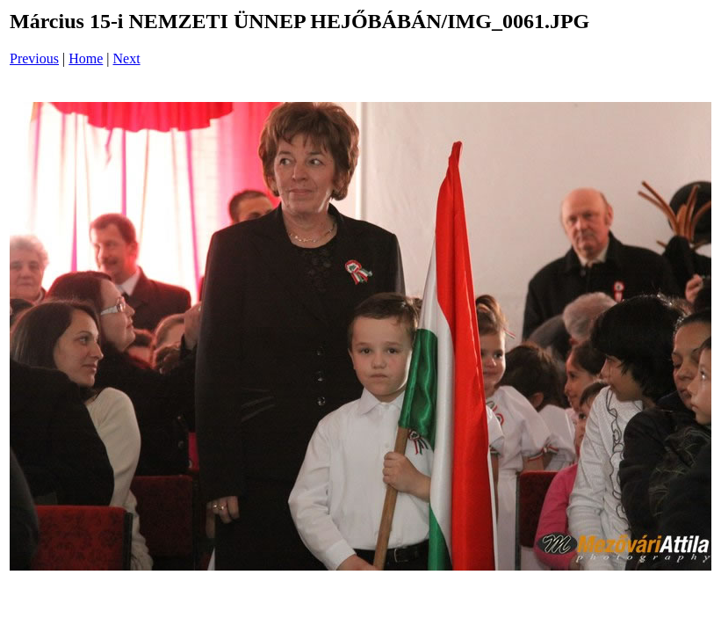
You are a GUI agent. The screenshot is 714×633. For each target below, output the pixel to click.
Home (86, 58)
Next (127, 58)
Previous (34, 58)
